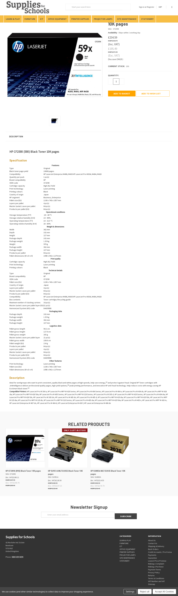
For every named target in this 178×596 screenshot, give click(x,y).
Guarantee (152, 553)
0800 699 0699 (17, 552)
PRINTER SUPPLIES (80, 19)
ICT (41, 19)
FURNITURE (29, 19)
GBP (161, 7)
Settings (130, 591)
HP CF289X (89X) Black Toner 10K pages (23, 467)
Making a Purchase (156, 562)
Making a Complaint (156, 559)
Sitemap (151, 579)
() (170, 7)
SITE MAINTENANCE (126, 19)
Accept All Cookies (164, 591)
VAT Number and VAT (156, 576)
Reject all (144, 591)
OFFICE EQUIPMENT (57, 19)
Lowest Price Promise (157, 556)
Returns (151, 570)
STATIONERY (147, 19)
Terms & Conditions (156, 573)
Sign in (141, 7)
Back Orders (153, 544)
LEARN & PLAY (13, 19)
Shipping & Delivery (156, 541)
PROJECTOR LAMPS (103, 19)
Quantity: (113, 72)
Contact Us (152, 538)
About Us (152, 535)
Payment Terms (154, 564)
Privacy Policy (154, 567)
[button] (89, 133)
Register (150, 7)
